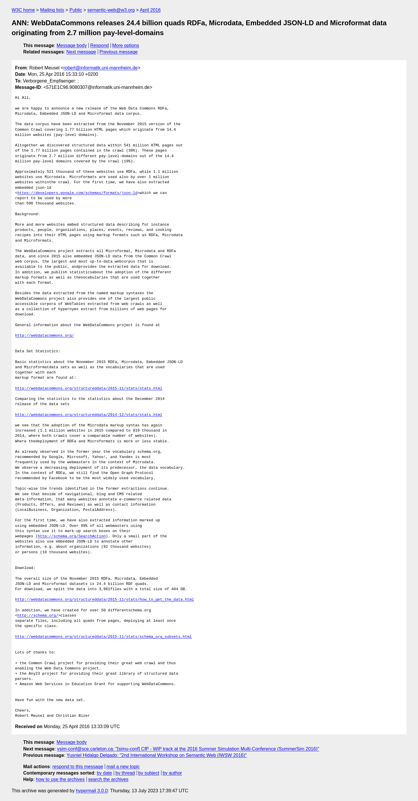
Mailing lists (52, 10)
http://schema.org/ (37, 615)
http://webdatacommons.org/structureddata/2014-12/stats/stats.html (88, 415)
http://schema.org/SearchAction (72, 536)
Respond (99, 45)
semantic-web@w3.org (111, 10)
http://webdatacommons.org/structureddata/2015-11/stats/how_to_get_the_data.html (104, 599)
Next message (81, 51)
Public (75, 10)
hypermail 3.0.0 (91, 790)
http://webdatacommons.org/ (44, 335)
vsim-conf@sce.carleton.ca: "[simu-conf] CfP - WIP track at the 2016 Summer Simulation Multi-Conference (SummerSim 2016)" (188, 748)
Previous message (119, 51)
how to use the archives (60, 779)
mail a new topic (123, 766)
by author (172, 773)
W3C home (23, 10)
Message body (72, 45)
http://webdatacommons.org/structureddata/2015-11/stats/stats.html (88, 388)
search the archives (108, 779)
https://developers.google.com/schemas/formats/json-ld (77, 193)
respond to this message (77, 766)
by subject (148, 773)
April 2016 (150, 10)
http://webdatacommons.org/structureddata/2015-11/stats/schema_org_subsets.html (103, 637)
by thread (125, 773)
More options (125, 45)
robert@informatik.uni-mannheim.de (101, 67)
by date (104, 773)
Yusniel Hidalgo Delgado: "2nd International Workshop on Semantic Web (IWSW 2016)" (156, 755)
